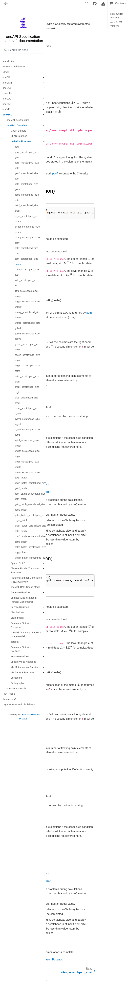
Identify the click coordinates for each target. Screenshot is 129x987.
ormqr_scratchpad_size (27, 226)
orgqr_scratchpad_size (27, 216)
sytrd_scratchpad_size (27, 440)
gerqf (17, 157)
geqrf (17, 146)
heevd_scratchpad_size (27, 355)
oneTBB (7, 104)
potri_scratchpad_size (26, 258)
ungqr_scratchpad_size (27, 301)
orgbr (17, 381)
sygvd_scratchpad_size (27, 429)
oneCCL (7, 88)
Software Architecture (14, 66)
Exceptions (16, 677)
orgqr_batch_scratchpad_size (30, 525)
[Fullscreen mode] (86, 4)
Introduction (9, 61)
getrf (17, 168)
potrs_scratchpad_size (27, 269)
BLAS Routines (19, 136)
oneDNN (7, 82)
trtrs (17, 285)
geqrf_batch (21, 477)
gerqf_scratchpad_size (27, 162)
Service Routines (20, 607)
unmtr (18, 467)
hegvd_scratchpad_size (27, 365)
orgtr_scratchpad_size (26, 397)
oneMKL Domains (17, 125)
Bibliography (17, 617)
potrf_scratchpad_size (26, 248)
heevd (18, 349)
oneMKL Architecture (18, 120)
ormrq (18, 232)
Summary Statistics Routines (21, 649)
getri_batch (21, 499)
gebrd (18, 328)
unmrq (18, 317)
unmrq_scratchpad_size (27, 322)
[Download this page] (103, 4)
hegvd (18, 360)
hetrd (17, 371)
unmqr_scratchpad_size (27, 312)
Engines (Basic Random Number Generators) (23, 599)
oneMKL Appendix (16, 688)
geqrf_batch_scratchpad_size (30, 483)
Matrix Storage (18, 130)
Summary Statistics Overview (21, 625)
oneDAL (7, 98)
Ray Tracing (9, 693)
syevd (18, 413)
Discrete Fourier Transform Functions (25, 570)
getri (17, 178)
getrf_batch (21, 488)
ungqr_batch (21, 552)
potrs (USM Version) (116, 24)
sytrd (17, 435)
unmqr (18, 307)
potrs (18, 264)
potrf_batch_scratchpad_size (30, 536)
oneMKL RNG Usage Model (25, 587)
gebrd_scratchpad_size (27, 333)
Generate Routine (20, 592)
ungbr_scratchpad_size (27, 451)
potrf (17, 242)
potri (17, 253)
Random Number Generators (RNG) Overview (26, 579)
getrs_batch (21, 509)
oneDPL (7, 77)
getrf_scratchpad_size (26, 173)
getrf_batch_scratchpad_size (30, 493)
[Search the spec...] (23, 50)
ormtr (17, 403)
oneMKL (7, 114)
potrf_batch (21, 531)
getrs (17, 189)
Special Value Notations (23, 661)
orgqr (17, 210)
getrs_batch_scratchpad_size (30, 515)
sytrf (17, 274)
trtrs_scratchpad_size (26, 291)
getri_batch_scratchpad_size (30, 504)
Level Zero (8, 93)
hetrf (17, 200)
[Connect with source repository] (95, 4)
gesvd (18, 338)
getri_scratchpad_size (26, 184)
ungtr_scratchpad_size (27, 461)
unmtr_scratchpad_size (27, 472)
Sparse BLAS (18, 563)
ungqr (18, 296)
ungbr (18, 445)
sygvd (18, 424)
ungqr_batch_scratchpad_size (30, 557)
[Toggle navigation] (6, 4)
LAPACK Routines (21, 141)
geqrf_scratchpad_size (27, 152)
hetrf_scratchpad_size (26, 205)
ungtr (17, 456)
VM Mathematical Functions (25, 667)
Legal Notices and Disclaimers (19, 704)
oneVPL (7, 109)
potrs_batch (21, 541)
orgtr (17, 392)
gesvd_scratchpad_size (27, 344)
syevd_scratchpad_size (27, 419)
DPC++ (6, 72)
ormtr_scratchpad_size (27, 408)
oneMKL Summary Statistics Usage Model (26, 634)
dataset (14, 641)
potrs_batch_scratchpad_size (30, 547)
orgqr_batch (21, 520)
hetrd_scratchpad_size (27, 376)
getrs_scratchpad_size (27, 194)
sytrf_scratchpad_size (26, 280)
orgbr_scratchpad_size (27, 387)
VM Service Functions (22, 672)
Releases (8, 699)
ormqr (18, 221)
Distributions (17, 612)
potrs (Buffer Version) (116, 16)
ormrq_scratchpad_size (27, 237)
